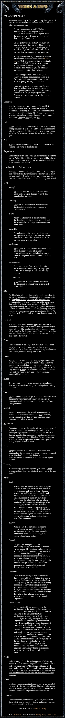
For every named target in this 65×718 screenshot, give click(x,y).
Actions (37, 708)
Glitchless (17, 715)
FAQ (44, 708)
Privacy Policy (41, 715)
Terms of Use (51, 715)
